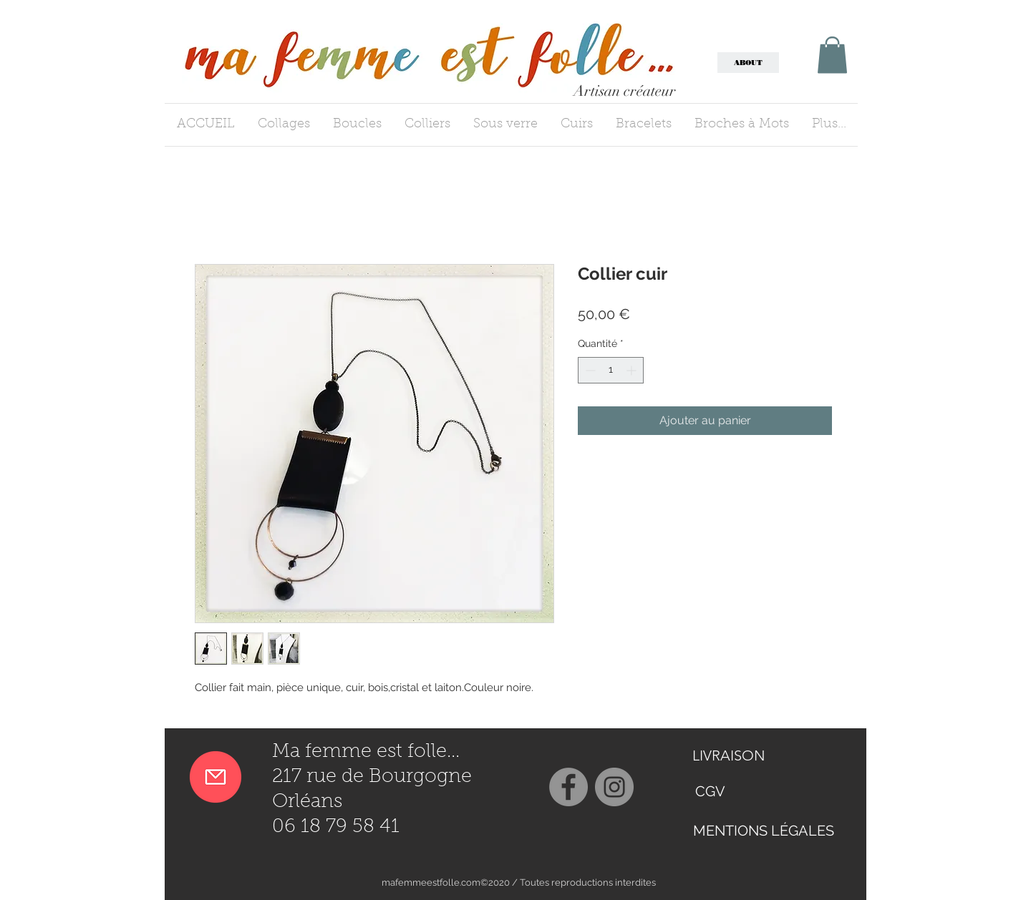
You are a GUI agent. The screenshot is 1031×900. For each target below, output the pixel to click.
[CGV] (710, 791)
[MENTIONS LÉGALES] (763, 830)
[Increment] (633, 370)
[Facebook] (568, 787)
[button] (832, 54)
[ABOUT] (748, 62)
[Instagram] (614, 787)
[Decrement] (589, 370)
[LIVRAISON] (742, 755)
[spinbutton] (611, 370)
